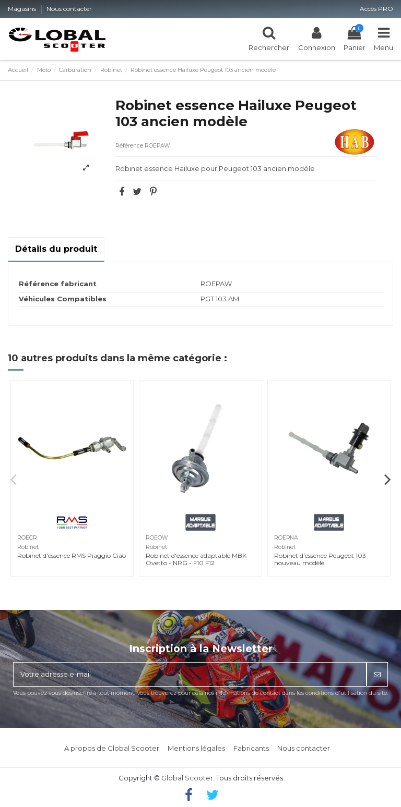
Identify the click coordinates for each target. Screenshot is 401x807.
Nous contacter (69, 9)
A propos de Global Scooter (111, 748)
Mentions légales (196, 748)
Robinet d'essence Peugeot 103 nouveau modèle (320, 559)
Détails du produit (56, 249)
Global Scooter (187, 778)
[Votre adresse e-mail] (190, 674)
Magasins (23, 9)
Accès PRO (376, 9)
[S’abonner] (377, 674)
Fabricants (251, 748)
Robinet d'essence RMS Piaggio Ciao (71, 555)
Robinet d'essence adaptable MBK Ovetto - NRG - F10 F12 (196, 559)
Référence (129, 146)
